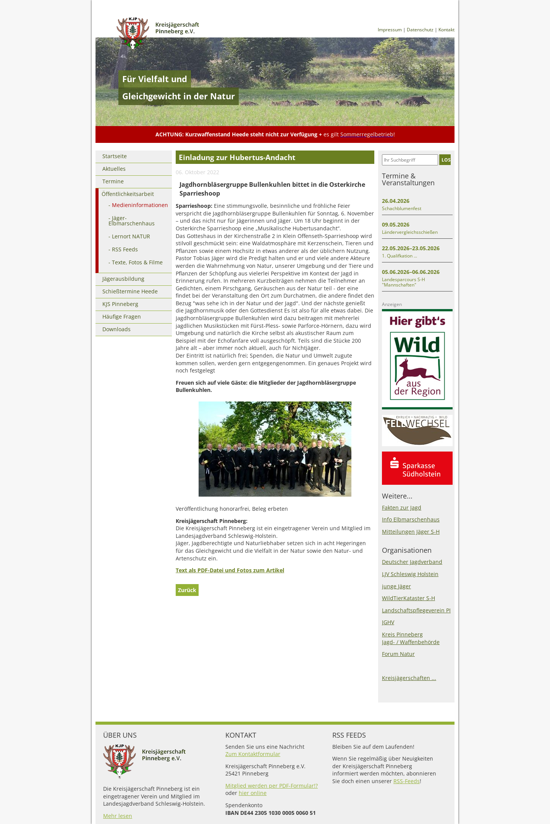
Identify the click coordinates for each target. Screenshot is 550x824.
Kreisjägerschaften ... (409, 678)
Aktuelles (114, 168)
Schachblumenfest (401, 208)
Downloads (116, 329)
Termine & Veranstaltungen (408, 179)
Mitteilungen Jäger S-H (411, 531)
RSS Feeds (125, 249)
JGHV (388, 622)
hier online (253, 792)
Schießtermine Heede (130, 291)
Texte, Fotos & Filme (137, 262)
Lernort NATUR (131, 236)
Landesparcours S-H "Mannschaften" (403, 282)
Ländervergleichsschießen (410, 232)
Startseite (114, 156)
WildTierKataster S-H (408, 598)
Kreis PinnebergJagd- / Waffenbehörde (411, 638)
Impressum (390, 29)
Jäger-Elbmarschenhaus (131, 220)
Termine (113, 181)
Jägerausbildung (123, 278)
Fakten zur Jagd (401, 507)
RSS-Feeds (406, 781)
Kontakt (446, 29)
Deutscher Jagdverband (412, 561)
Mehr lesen (117, 815)
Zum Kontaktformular (252, 754)
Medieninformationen (140, 205)
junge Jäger (396, 586)
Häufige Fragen (121, 316)
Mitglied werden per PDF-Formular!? (271, 785)
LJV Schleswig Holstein (410, 574)
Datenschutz (420, 29)
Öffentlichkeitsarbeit (128, 194)
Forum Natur (398, 653)
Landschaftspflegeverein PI (416, 610)
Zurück (187, 590)
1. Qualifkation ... (399, 256)
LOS (446, 160)
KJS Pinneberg (120, 304)
